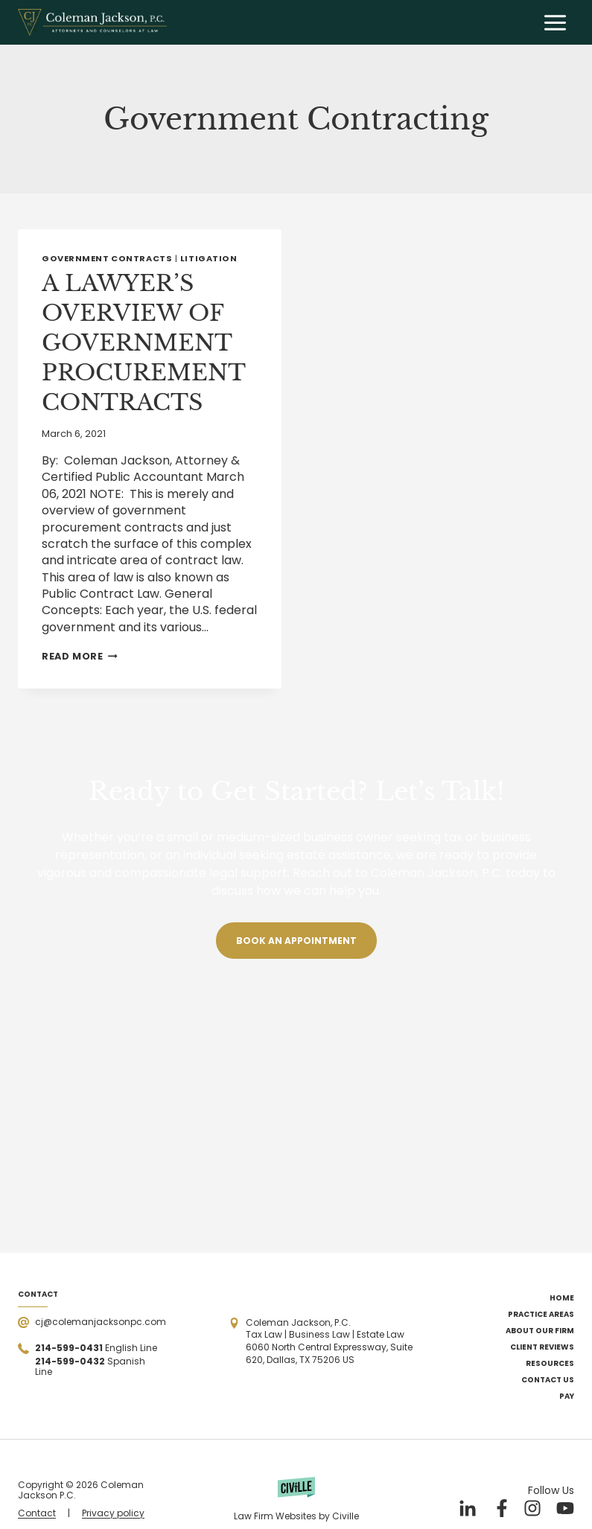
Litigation (209, 258)
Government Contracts (107, 258)
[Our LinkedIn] (467, 1508)
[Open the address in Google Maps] (329, 1342)
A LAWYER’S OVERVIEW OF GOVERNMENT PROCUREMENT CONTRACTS (143, 342)
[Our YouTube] (565, 1508)
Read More (80, 656)
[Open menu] (554, 22)
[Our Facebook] (500, 1508)
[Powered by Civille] (296, 1499)
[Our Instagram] (532, 1508)
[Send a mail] (92, 1322)
